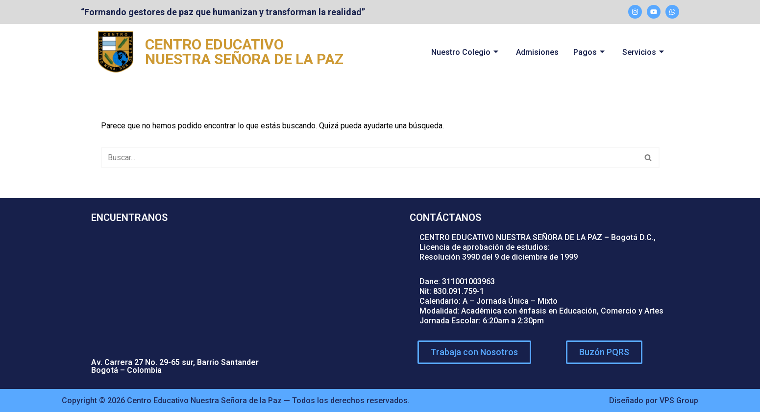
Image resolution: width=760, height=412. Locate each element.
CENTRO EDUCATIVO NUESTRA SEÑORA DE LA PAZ (244, 52)
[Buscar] (369, 157)
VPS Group (679, 400)
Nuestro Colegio (464, 52)
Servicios (643, 52)
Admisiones (537, 52)
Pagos (589, 52)
